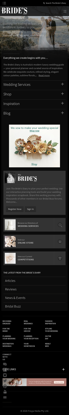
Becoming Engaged (7, 322)
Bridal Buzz (13, 306)
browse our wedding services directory (25, 31)
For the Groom (27, 329)
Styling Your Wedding (51, 329)
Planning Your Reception (31, 337)
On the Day (48, 337)
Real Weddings (28, 322)
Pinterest (5, 386)
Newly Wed (48, 345)
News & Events (15, 298)
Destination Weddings (8, 345)
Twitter (5, 381)
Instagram (5, 375)
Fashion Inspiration (50, 322)
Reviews (10, 289)
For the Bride (6, 329)
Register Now (14, 209)
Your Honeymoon (29, 345)
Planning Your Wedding (9, 337)
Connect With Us (7, 357)
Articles (10, 281)
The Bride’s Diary (14, 10)
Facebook (5, 370)
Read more (44, 75)
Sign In (30, 209)
